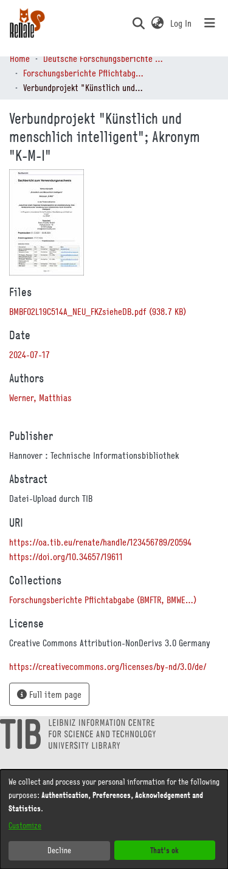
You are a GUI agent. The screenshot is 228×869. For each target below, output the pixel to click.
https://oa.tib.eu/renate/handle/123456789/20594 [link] (100, 541)
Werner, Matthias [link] (40, 397)
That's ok (164, 850)
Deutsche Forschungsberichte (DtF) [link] (104, 58)
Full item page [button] (49, 694)
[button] (138, 23)
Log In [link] (181, 23)
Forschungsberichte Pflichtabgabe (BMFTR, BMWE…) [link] (84, 72)
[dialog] (114, 819)
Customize (25, 825)
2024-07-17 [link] (29, 354)
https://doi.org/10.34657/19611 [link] (66, 556)
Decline (59, 850)
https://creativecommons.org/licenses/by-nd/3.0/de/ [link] (107, 666)
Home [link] (20, 58)
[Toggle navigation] (210, 23)
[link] (97, 311)
